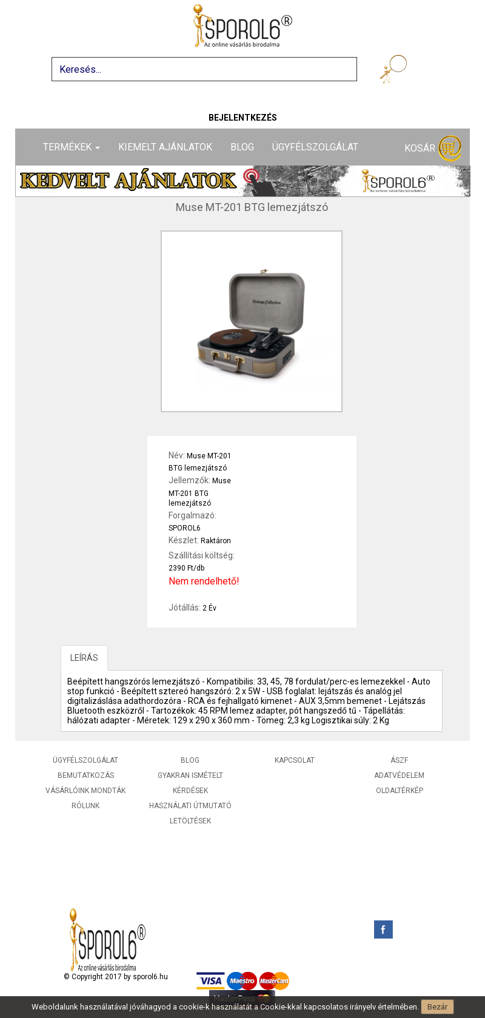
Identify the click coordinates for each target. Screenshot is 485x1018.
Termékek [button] (71, 147)
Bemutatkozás (86, 775)
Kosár (432, 148)
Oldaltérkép (399, 790)
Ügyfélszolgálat (315, 147)
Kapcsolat (295, 760)
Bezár (437, 1006)
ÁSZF (399, 760)
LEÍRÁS (84, 658)
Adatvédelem (399, 775)
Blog (242, 147)
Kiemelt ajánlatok (165, 147)
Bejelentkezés (243, 117)
